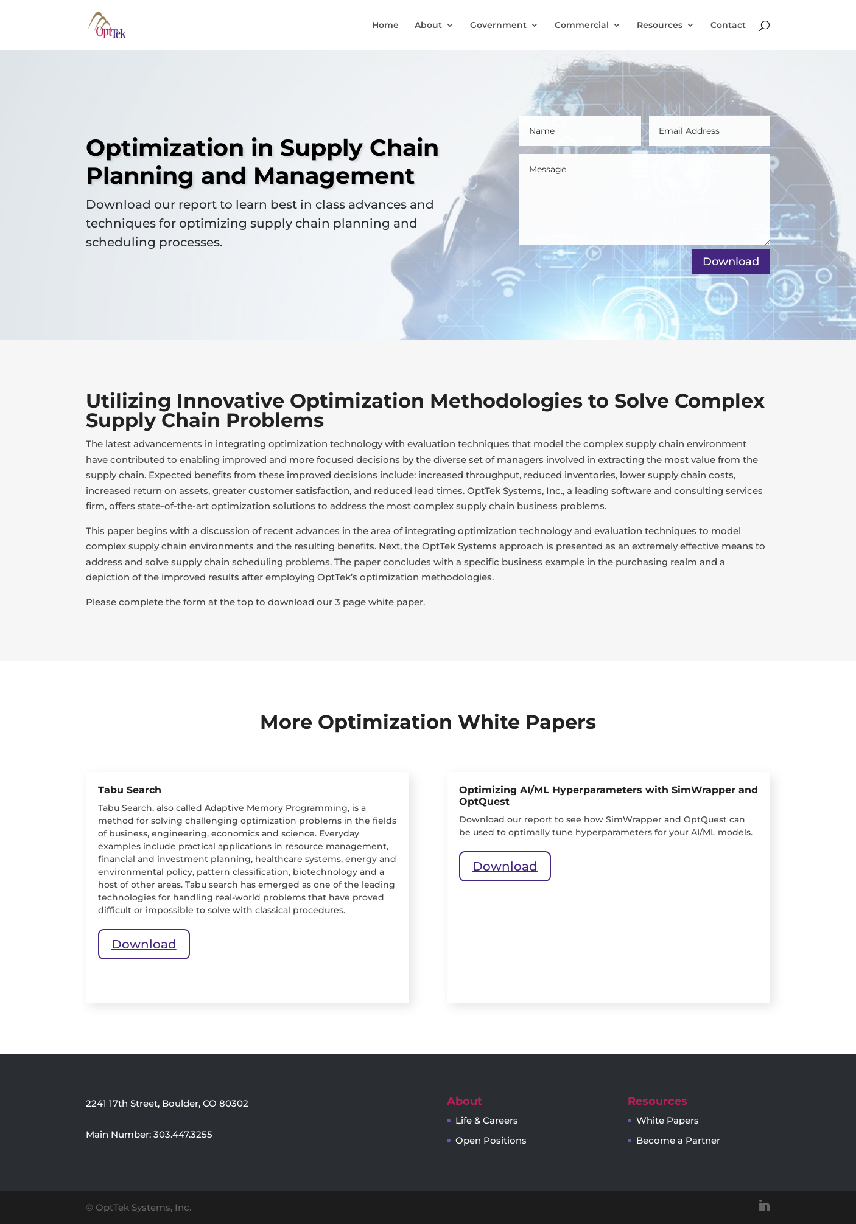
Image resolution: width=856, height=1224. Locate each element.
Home (385, 25)
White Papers (667, 1120)
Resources (659, 25)
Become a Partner (678, 1140)
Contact (728, 25)
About (428, 25)
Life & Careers (486, 1120)
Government (498, 25)
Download (144, 944)
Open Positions (491, 1140)
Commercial (582, 25)
